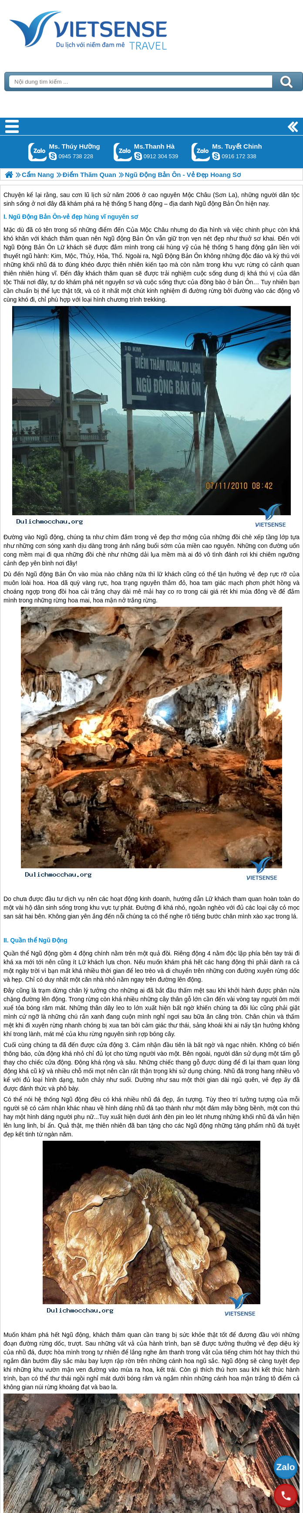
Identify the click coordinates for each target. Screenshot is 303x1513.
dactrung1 (52, 156)
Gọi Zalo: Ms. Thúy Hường (37, 152)
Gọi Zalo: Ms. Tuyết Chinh (201, 152)
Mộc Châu (154, 229)
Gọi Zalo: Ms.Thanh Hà (123, 152)
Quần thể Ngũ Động (38, 940)
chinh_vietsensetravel (216, 156)
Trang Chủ (109, 28)
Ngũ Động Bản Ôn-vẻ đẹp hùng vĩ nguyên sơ (73, 216)
